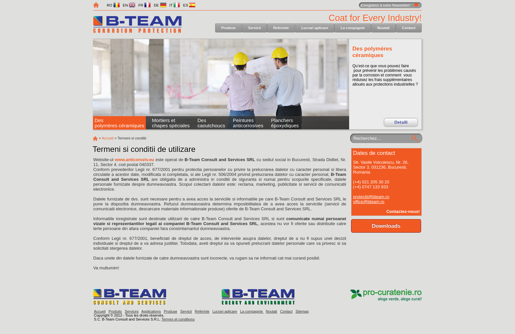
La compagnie (353, 28)
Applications (151, 311)
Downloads (386, 226)
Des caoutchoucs (211, 122)
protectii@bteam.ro (371, 196)
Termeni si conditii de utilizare (144, 149)
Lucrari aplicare (314, 28)
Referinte (281, 28)
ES (189, 5)
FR (144, 5)
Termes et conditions (178, 319)
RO (113, 5)
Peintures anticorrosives (248, 122)
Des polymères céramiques (372, 52)
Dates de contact (374, 153)
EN (129, 5)
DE (160, 5)
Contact (408, 28)
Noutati (383, 28)
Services (132, 311)
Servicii (254, 28)
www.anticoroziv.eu (134, 159)
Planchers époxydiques (285, 122)
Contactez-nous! (403, 211)
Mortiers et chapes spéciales (171, 122)
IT (174, 5)
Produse (228, 28)
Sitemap (302, 311)
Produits (115, 311)
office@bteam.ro (368, 201)
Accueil (107, 138)
